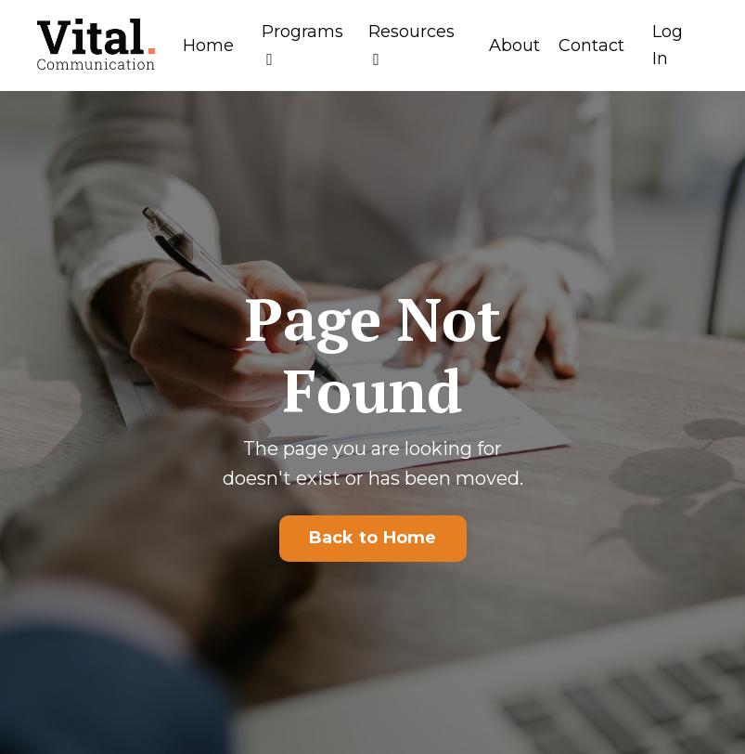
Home (208, 45)
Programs (302, 44)
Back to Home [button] (373, 537)
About (514, 45)
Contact (591, 45)
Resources (411, 44)
